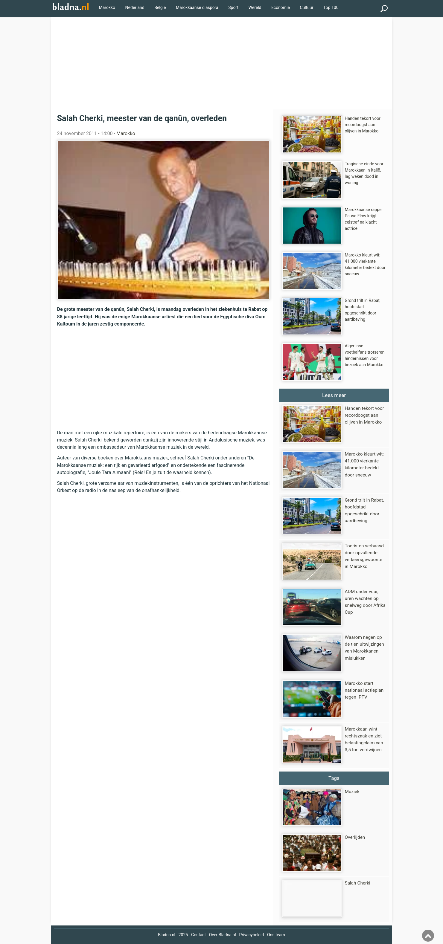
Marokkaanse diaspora (197, 7)
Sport (233, 7)
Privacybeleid (251, 934)
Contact (198, 934)
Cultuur (306, 7)
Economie (280, 7)
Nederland (134, 7)
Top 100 (331, 7)
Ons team (276, 934)
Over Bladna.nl (222, 934)
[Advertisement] (221, 61)
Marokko (107, 7)
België (160, 7)
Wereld (255, 7)
